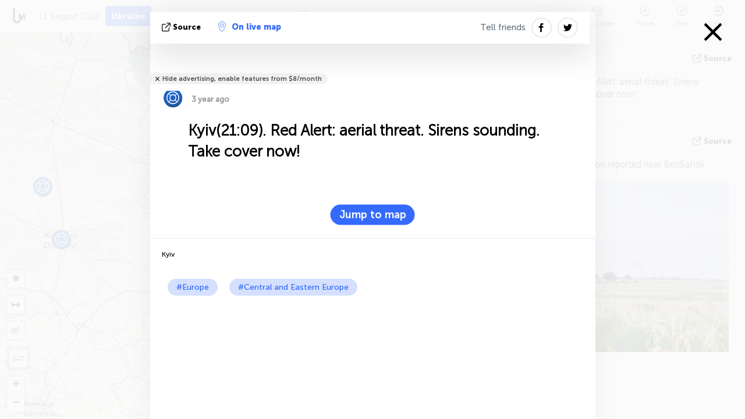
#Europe (192, 287)
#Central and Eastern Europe (293, 287)
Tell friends (503, 27)
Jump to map (372, 214)
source (182, 27)
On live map (249, 27)
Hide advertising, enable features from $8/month (242, 79)
